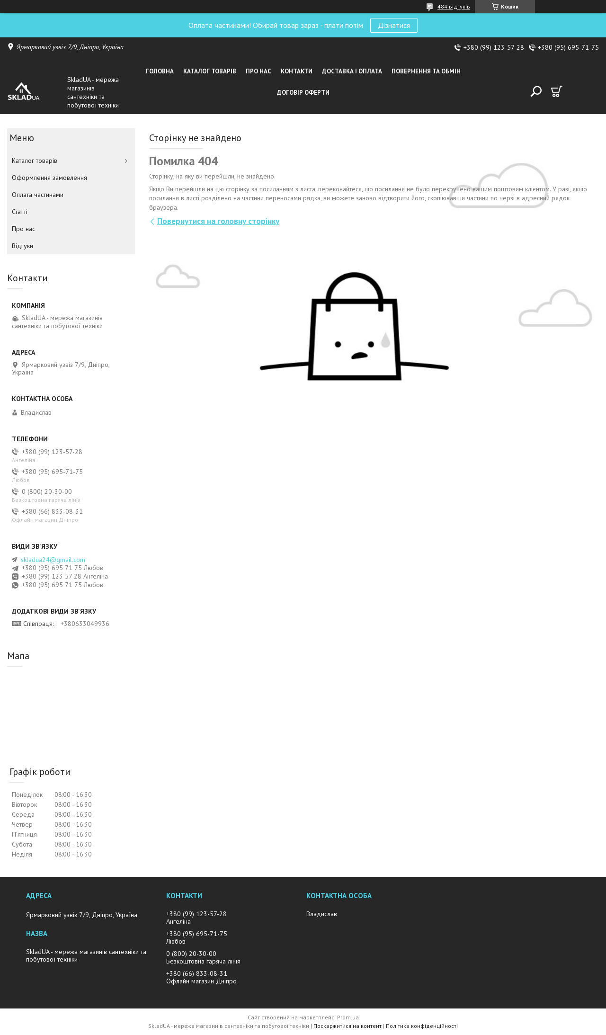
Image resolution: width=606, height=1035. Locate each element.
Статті (19, 211)
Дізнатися (394, 25)
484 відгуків (453, 6)
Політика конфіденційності (422, 1025)
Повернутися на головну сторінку (218, 221)
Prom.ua (348, 1017)
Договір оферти (303, 93)
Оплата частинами (37, 194)
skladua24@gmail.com (53, 559)
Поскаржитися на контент (347, 1025)
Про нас (258, 71)
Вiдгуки (22, 245)
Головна (160, 71)
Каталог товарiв (209, 71)
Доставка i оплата (352, 71)
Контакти (296, 71)
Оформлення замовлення (49, 177)
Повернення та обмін (426, 71)
